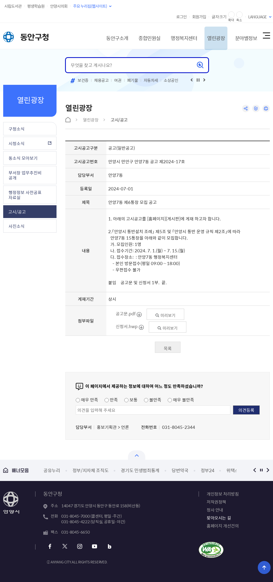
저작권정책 (216, 502)
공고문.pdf (125, 313)
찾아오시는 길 (219, 517)
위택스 (232, 470)
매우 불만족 (181, 399)
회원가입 (199, 17)
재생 (198, 80)
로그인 (181, 17)
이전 (254, 470)
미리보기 (165, 315)
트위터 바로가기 (65, 546)
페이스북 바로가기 (50, 546)
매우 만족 (87, 399)
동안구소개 (106, 36)
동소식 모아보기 (23, 158)
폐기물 (132, 80)
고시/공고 (17, 211)
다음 (267, 470)
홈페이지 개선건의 (223, 525)
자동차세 (151, 80)
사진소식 (17, 226)
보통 (131, 399)
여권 (117, 80)
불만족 (152, 399)
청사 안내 (215, 509)
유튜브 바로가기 (93, 546)
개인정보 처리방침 (223, 494)
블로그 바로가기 (108, 546)
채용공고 (101, 80)
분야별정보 (242, 36)
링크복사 (255, 108)
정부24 (207, 470)
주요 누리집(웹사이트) (90, 6)
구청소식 (17, 128)
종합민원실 (140, 36)
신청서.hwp (127, 326)
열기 (136, 455)
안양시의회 (58, 6)
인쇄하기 (266, 108)
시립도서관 (13, 6)
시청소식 (17, 143)
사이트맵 (266, 36)
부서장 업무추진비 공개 (25, 175)
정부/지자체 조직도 (91, 470)
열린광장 (210, 36)
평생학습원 (36, 6)
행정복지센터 (177, 36)
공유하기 (245, 108)
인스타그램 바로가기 (79, 546)
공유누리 (51, 470)
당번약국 (180, 470)
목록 (168, 348)
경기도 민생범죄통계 (140, 470)
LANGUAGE (257, 17)
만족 (111, 399)
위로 (265, 567)
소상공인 (171, 80)
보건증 (83, 80)
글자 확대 (231, 15)
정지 (261, 470)
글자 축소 (239, 15)
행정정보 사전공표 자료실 (25, 194)
